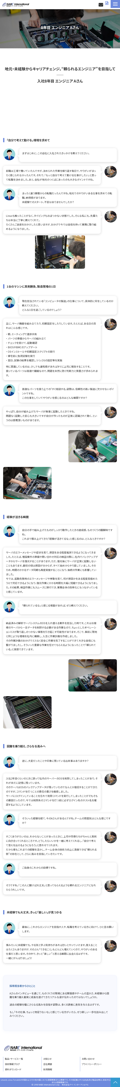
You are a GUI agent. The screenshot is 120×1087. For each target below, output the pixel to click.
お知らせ (47, 1058)
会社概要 (47, 1064)
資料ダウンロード (107, 3)
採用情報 (47, 1069)
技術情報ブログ (12, 1064)
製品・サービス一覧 (14, 1058)
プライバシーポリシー (92, 1064)
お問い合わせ (101, 4)
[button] (115, 4)
